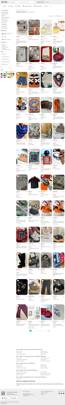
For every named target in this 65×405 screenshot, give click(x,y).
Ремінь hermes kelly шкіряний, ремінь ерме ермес (45, 222)
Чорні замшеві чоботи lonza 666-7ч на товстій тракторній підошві (21, 275)
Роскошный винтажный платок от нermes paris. (20, 144)
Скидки (10, 6)
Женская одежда (5, 10)
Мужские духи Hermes (20, 373)
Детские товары (5, 20)
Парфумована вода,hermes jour (46, 247)
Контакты (42, 394)
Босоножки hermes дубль (21, 367)
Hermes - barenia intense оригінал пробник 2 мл (58, 42)
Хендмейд (18, 6)
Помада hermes (44, 359)
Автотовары (4, 26)
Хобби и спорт (4, 19)
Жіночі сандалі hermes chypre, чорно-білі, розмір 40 (34, 93)
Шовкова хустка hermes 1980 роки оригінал (58, 197)
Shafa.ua (17, 10)
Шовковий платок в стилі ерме (33, 169)
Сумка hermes (43, 273)
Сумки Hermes (19, 351)
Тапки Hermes (19, 366)
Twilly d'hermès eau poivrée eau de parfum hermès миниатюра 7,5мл (46, 169)
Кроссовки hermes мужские (21, 371)
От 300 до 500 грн (5, 59)
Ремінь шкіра (18, 117)
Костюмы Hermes (19, 374)
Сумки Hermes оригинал (21, 354)
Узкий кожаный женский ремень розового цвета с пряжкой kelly (21, 221)
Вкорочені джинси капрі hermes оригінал (45, 300)
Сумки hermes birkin (44, 352)
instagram (61, 393)
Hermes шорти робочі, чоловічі (20, 93)
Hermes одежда (44, 371)
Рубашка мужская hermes (33, 194)
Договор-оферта (44, 392)
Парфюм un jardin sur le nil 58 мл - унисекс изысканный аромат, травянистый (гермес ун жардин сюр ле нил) (34, 325)
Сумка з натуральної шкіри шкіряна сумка (34, 221)
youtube (63, 393)
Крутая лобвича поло (45, 92)
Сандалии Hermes (44, 367)
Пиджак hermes (31, 144)
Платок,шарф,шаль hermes (34, 39)
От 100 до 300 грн (5, 56)
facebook (59, 393)
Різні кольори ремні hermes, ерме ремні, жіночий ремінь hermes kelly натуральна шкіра (58, 222)
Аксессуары (4, 22)
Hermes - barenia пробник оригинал (46, 42)
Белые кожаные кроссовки (34, 248)
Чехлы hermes (19, 378)
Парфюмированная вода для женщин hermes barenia (21, 42)
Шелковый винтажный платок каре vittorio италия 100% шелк (21, 247)
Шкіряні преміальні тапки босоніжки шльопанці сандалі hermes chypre (46, 144)
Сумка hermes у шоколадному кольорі (57, 145)
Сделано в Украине (27, 6)
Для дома (3, 15)
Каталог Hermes (26, 10)
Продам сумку (19, 197)
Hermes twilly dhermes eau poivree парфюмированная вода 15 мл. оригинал (58, 118)
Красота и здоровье (5, 17)
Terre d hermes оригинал (45, 361)
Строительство (4, 28)
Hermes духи (18, 358)
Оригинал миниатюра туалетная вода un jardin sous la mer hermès (58, 325)
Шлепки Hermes (44, 365)
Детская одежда (5, 12)
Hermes (21, 10)
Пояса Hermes (43, 354)
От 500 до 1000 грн (5, 61)
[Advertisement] (40, 340)
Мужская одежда (5, 13)
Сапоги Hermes (44, 366)
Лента (51, 6)
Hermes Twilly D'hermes (45, 358)
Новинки (46, 6)
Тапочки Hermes (19, 365)
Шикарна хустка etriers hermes (33, 119)
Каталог (4, 6)
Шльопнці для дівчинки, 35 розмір (58, 247)
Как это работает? (26, 391)
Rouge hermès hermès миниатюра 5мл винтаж (57, 67)
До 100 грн (4, 54)
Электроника (4, 24)
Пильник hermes (19, 66)
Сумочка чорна (56, 299)
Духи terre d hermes (20, 361)
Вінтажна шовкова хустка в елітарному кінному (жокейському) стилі (58, 93)
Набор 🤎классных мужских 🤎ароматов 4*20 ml (58, 274)
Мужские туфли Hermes (45, 374)
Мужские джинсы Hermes (45, 373)
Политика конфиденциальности (47, 391)
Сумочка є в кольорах (20, 299)
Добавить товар (40, 2)
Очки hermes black (56, 168)
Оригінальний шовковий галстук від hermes (21, 325)
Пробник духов (31, 67)
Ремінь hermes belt (44, 194)
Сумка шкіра (31, 273)
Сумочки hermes (44, 351)
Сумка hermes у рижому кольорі (20, 171)
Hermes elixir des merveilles (21, 359)
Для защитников (38, 6)
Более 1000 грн (5, 64)
